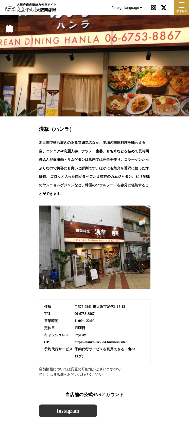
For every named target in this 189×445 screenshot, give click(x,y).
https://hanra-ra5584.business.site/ (101, 342)
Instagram (68, 411)
